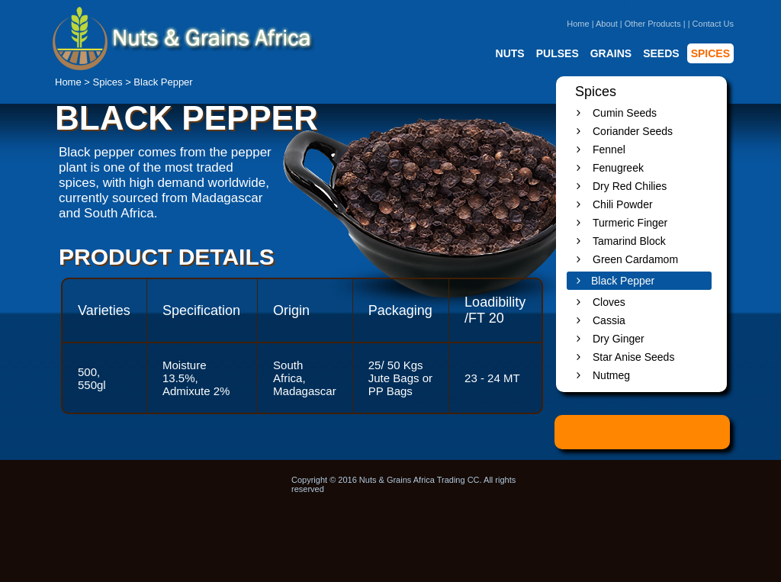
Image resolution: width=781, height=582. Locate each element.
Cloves (609, 302)
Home (578, 23)
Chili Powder (623, 204)
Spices (108, 82)
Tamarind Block (629, 241)
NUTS (510, 53)
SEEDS (661, 53)
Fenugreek (618, 168)
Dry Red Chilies (630, 186)
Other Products (653, 23)
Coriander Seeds (633, 131)
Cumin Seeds (625, 113)
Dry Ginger (618, 339)
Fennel (609, 149)
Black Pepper (622, 281)
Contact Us (713, 23)
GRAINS (611, 53)
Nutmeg (611, 375)
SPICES (710, 53)
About (607, 23)
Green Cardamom (635, 259)
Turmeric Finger (630, 223)
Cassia (609, 320)
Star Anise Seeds (633, 357)
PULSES (557, 53)
